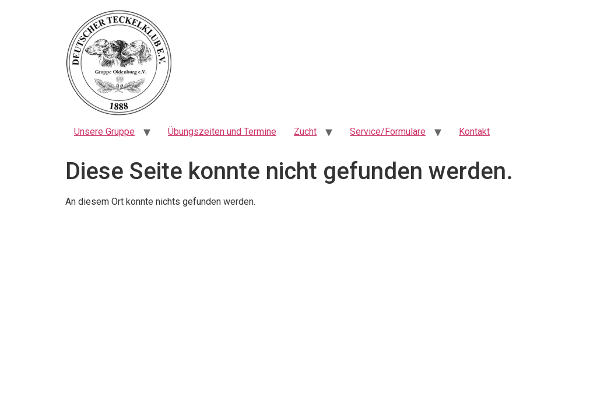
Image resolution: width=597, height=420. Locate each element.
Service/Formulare (388, 131)
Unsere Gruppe (104, 131)
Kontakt (474, 131)
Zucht (305, 131)
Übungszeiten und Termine (222, 131)
